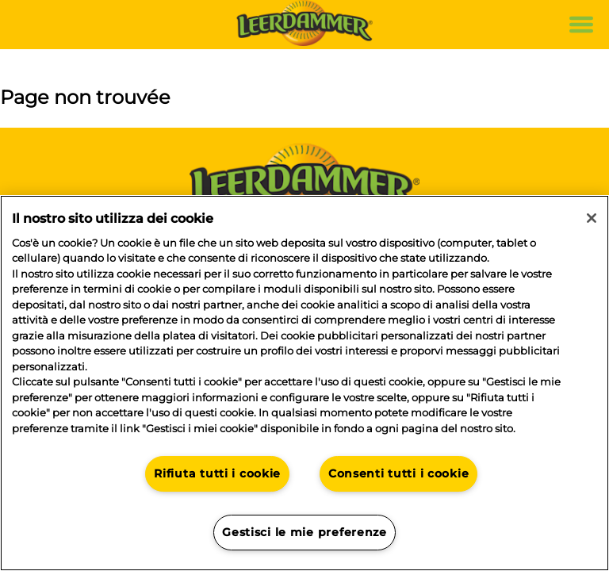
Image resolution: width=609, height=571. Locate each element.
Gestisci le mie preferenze (304, 532)
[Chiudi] (591, 218)
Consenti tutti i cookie (398, 473)
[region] (304, 383)
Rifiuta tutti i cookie (217, 473)
